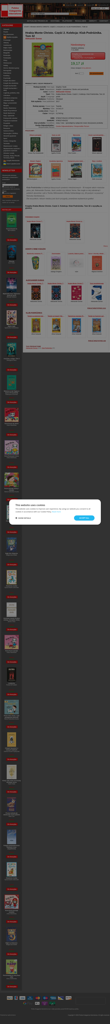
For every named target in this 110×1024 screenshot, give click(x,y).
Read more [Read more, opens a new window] (56, 512)
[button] (23, 518)
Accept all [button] (84, 518)
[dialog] (55, 512)
